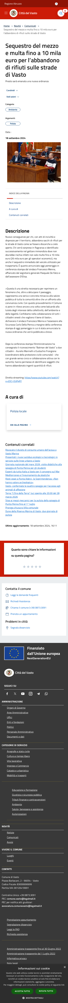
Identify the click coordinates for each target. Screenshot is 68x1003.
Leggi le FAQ (13, 929)
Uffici (9, 717)
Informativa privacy (17, 958)
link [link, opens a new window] (62, 985)
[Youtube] (23, 694)
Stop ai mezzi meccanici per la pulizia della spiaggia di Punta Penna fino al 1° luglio (32, 502)
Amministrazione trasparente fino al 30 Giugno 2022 (34, 949)
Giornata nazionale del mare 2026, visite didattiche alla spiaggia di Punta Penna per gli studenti (33, 466)
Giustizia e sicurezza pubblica (27, 795)
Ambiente (17, 804)
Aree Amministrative (17, 712)
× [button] (64, 967)
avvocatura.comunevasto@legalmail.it (22, 906)
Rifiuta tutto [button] (46, 991)
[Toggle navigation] (6, 13)
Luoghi (10, 855)
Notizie (10, 832)
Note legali (12, 963)
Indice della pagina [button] (19, 193)
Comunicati (30, 26)
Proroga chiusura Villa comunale (21, 507)
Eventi (10, 860)
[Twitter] (15, 694)
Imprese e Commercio (18, 766)
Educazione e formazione (24, 790)
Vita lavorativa (14, 761)
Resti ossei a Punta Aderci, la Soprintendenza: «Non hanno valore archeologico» (31, 480)
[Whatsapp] (46, 694)
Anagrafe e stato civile (18, 751)
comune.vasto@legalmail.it (21, 898)
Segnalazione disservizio (19, 924)
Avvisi (10, 842)
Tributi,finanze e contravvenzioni (28, 799)
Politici (10, 727)
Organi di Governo (16, 708)
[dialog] (34, 983)
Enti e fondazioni (15, 722)
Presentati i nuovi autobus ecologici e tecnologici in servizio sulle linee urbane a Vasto (31, 458)
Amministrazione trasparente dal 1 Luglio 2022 (31, 953)
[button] (34, 997)
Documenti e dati (15, 736)
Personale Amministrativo (20, 732)
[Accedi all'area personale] (56, 3)
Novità (17, 26)
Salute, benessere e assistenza (27, 809)
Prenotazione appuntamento (21, 920)
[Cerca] (61, 13)
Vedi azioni (13, 97)
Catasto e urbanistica (18, 770)
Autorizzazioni (19, 814)
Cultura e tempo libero (18, 756)
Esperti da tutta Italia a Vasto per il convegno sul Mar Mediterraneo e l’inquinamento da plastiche (32, 473)
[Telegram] (38, 694)
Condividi (12, 90)
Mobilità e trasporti (16, 775)
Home (7, 26)
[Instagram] (31, 694)
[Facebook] (7, 694)
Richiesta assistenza (17, 934)
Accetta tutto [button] (22, 991)
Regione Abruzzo (13, 3)
